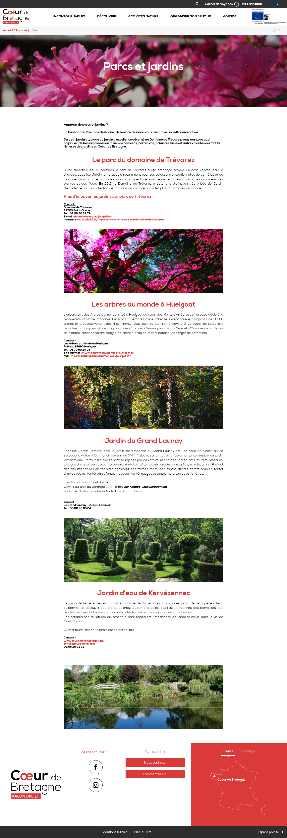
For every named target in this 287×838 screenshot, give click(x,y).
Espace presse (268, 832)
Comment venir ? (155, 774)
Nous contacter (155, 762)
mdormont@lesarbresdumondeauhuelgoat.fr (101, 356)
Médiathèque (252, 4)
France (228, 751)
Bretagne (248, 751)
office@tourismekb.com (79, 644)
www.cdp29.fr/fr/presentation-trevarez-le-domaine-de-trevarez (120, 219)
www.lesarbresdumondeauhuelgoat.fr (108, 353)
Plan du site (142, 832)
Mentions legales (114, 832)
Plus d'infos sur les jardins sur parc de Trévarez (107, 196)
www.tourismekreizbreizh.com (84, 641)
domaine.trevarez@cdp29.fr (93, 216)
